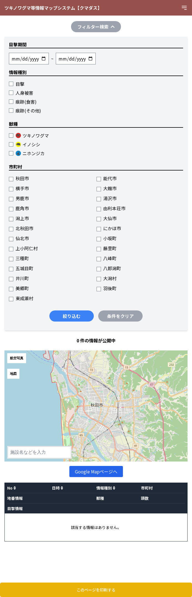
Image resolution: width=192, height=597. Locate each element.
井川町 (19, 278)
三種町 (19, 258)
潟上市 (19, 218)
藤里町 (107, 248)
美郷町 (19, 288)
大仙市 (107, 218)
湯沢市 (107, 198)
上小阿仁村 (23, 248)
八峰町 (107, 258)
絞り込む (71, 316)
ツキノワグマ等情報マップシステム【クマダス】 (53, 7)
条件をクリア (120, 316)
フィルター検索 (96, 26)
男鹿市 (19, 198)
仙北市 (19, 238)
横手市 (19, 188)
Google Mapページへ (96, 471)
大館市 (107, 188)
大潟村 (107, 278)
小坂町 (107, 238)
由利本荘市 (111, 208)
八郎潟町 (109, 268)
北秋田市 (21, 228)
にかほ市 (109, 228)
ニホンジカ (27, 153)
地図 (13, 374)
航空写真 (16, 358)
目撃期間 (18, 44)
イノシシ (24, 144)
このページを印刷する (96, 590)
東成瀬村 (21, 298)
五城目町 (21, 268)
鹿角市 (19, 208)
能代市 (107, 178)
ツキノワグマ (29, 135)
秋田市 (19, 178)
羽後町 (107, 288)
